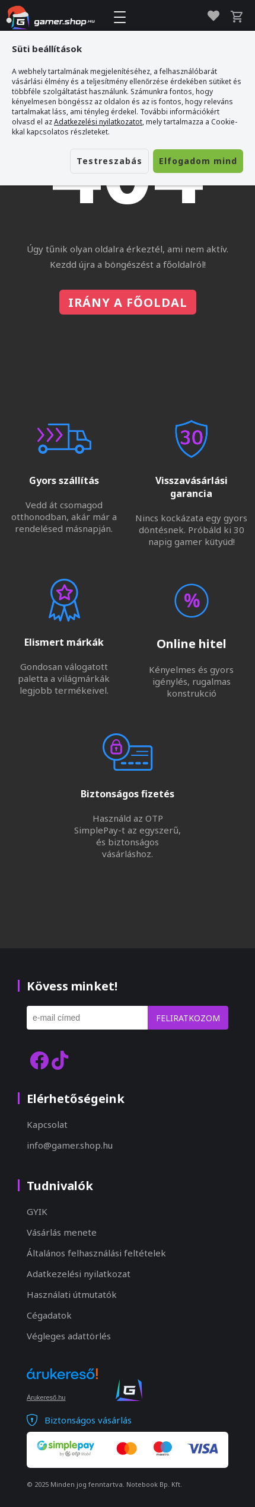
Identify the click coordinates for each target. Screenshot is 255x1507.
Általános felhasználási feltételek (96, 1253)
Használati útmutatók (72, 1294)
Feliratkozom (188, 1018)
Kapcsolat (47, 1124)
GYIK (37, 1211)
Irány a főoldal (127, 302)
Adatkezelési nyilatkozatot (98, 122)
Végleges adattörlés (69, 1336)
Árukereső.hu (46, 1397)
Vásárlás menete (62, 1232)
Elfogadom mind (198, 160)
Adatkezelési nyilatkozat (78, 1274)
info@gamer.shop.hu (70, 1145)
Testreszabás (109, 160)
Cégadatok (49, 1315)
